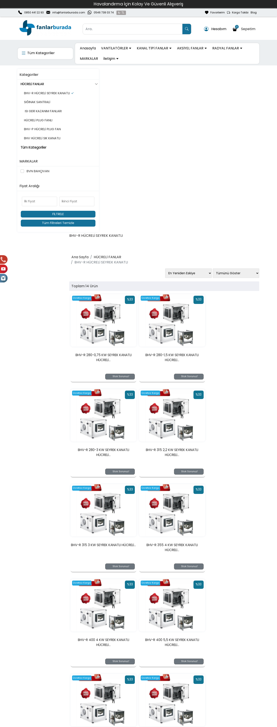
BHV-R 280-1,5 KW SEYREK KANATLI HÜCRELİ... (169, 188)
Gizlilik (215, 682)
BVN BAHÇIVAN (37, 171)
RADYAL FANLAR (227, 48)
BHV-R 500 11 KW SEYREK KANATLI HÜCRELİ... (169, 487)
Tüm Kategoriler (34, 152)
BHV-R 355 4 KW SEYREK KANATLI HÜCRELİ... (229, 288)
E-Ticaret (134, 723)
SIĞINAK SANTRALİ (36, 107)
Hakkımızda (26, 682)
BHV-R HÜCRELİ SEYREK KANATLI (45, 95)
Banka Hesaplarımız (33, 696)
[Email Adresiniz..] (80, 654)
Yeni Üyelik (74, 682)
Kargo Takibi (237, 12)
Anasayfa (88, 48)
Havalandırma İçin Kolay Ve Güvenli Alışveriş (138, 4)
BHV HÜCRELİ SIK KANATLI (41, 143)
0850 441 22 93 (34, 12)
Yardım (120, 696)
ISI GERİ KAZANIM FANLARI (41, 116)
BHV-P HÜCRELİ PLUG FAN (41, 134)
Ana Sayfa (90, 92)
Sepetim (244, 28)
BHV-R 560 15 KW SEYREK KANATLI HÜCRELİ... (109, 587)
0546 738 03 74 (104, 12)
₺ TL (121, 13)
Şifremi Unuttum (78, 696)
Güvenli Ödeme (223, 689)
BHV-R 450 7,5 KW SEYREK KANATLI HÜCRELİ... (109, 487)
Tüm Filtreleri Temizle (46, 223)
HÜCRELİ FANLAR (47, 84)
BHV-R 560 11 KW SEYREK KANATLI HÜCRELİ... (229, 487)
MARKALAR (89, 58)
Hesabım (215, 29)
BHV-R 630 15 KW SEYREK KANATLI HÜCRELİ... (169, 587)
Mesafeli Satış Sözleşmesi (182, 696)
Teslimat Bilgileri (175, 682)
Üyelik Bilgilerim (77, 689)
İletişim (111, 58)
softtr (109, 723)
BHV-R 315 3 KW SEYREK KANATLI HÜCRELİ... (169, 288)
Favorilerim (215, 12)
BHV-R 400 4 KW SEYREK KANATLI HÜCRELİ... (109, 388)
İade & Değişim (174, 689)
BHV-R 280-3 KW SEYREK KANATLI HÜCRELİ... (229, 188)
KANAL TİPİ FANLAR (154, 48)
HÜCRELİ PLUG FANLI (37, 125)
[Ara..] (132, 29)
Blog (254, 12)
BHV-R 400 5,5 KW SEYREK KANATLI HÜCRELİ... (169, 388)
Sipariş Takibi (124, 689)
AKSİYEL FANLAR (192, 48)
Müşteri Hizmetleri (224, 696)
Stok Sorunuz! (124, 207)
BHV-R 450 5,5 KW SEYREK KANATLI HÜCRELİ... (229, 388)
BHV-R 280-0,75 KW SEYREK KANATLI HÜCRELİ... (109, 188)
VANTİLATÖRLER (116, 48)
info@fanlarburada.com (68, 12)
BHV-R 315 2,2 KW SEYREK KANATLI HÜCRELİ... (109, 288)
